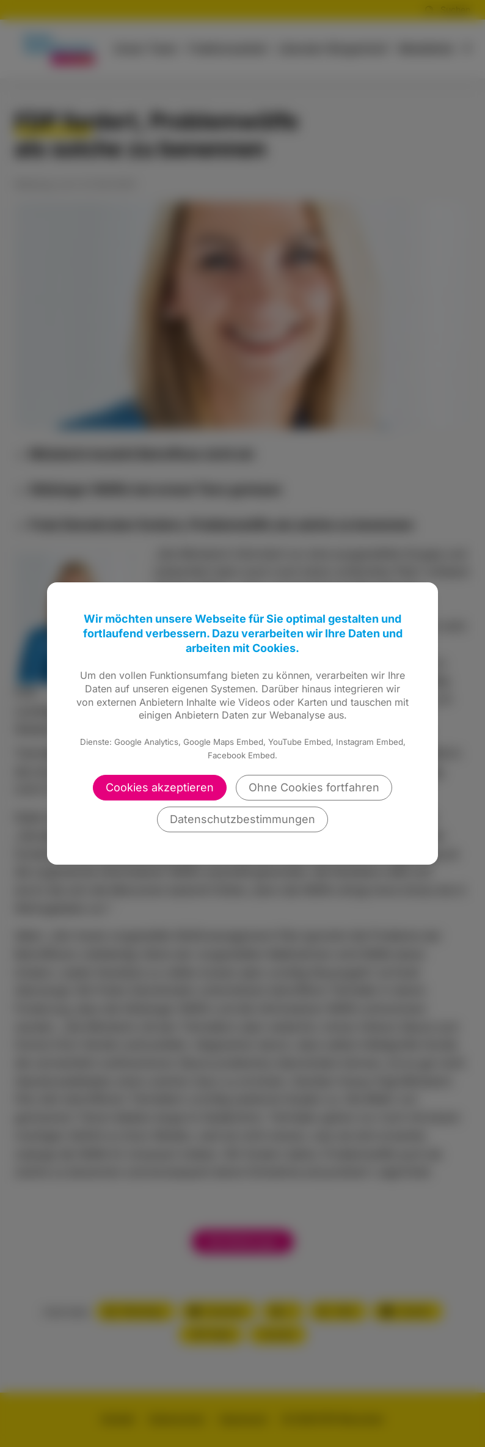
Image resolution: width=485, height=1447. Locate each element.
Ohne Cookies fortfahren (314, 787)
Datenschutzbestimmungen (242, 819)
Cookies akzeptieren (160, 787)
